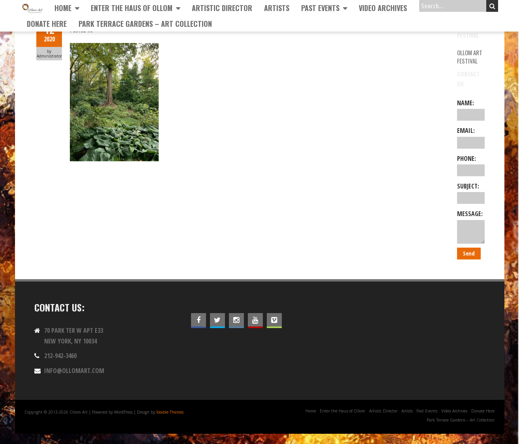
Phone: (470, 165)
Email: (470, 137)
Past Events (320, 8)
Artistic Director (222, 8)
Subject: (470, 193)
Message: (470, 226)
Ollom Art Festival (469, 56)
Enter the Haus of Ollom (131, 8)
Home (62, 8)
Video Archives (383, 8)
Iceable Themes (170, 412)
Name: (470, 110)
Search (492, 6)
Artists (276, 8)
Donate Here (47, 24)
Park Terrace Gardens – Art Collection (145, 24)
